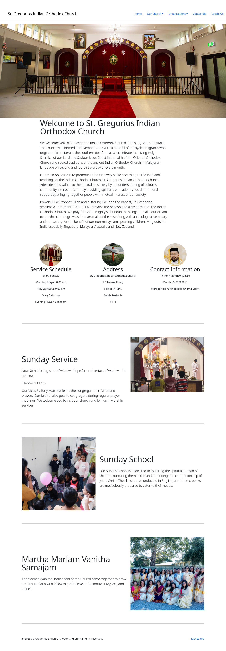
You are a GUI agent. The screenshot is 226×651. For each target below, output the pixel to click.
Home (138, 14)
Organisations (177, 14)
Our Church (154, 14)
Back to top (197, 638)
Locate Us (217, 14)
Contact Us (199, 14)
